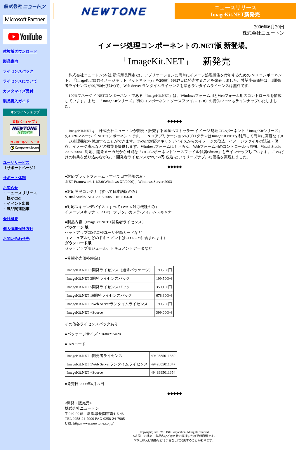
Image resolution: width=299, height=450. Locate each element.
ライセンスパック (18, 71)
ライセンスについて (20, 81)
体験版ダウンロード (20, 51)
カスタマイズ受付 (18, 91)
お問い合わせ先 (16, 238)
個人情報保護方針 (18, 228)
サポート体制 (14, 178)
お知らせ (10, 188)
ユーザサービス (16, 162)
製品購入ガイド (16, 101)
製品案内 (10, 61)
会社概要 (10, 219)
